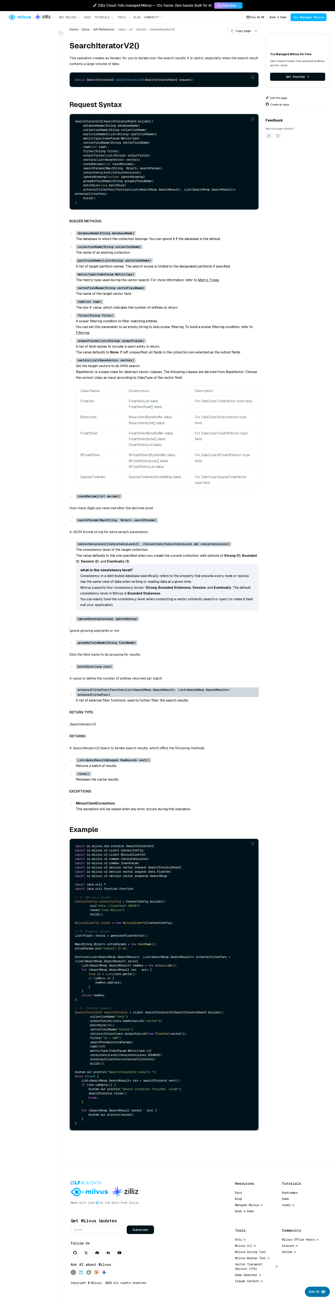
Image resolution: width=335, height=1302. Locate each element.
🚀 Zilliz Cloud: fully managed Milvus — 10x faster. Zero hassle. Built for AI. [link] (152, 5)
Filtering (82, 332)
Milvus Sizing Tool (250, 1252)
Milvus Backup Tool (252, 1258)
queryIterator (32, 177)
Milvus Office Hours (300, 1239)
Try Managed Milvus (308, 17)
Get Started (297, 77)
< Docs (15, 30)
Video (288, 1205)
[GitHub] (75, 1252)
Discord (290, 1246)
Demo (285, 1199)
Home (73, 29)
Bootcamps (289, 1193)
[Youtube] (119, 1252)
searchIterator (33, 200)
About (18, 46)
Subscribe (140, 1230)
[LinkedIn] (108, 1252)
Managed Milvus (249, 1205)
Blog (137, 17)
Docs (87, 17)
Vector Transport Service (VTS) (256, 1266)
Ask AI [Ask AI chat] (317, 1291)
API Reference (103, 29)
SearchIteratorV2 (35, 131)
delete (27, 138)
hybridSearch (32, 154)
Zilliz (134, 1203)
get (24, 146)
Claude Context (249, 1281)
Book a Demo (278, 17)
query (26, 169)
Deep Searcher (248, 1275)
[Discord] (97, 1252)
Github (289, 1252)
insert (26, 161)
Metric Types (208, 280)
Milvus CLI (245, 1246)
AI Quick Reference (250, 1217)
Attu (240, 1239)
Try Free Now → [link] (228, 5)
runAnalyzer (32, 184)
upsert (27, 207)
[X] (86, 1252)
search (27, 192)
